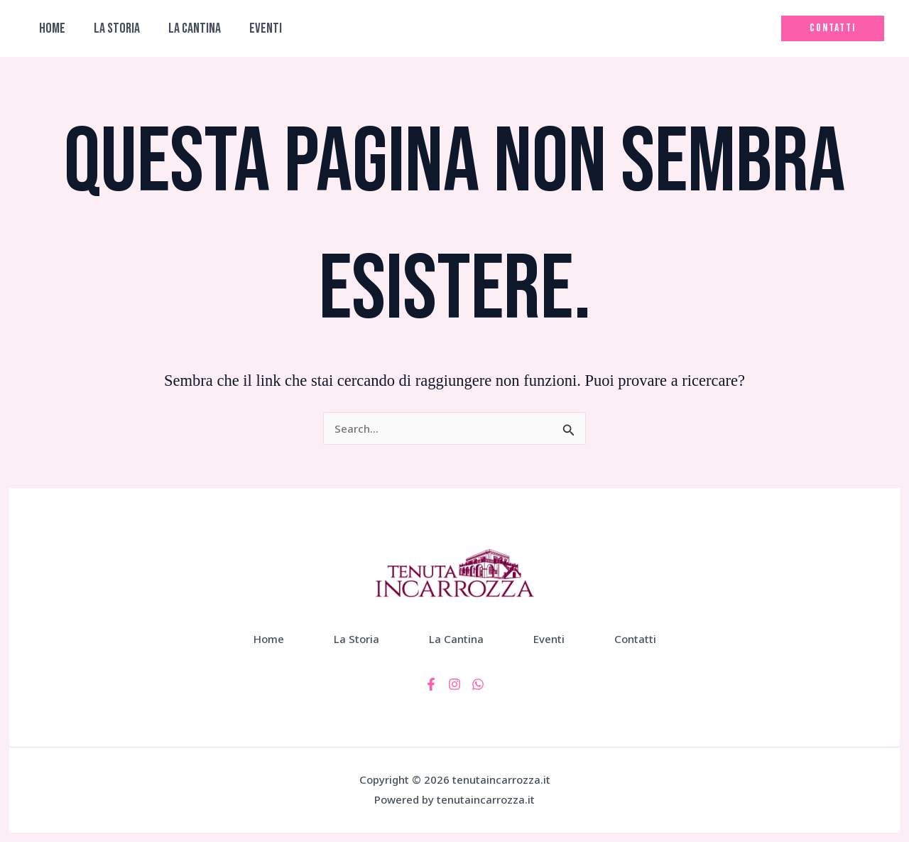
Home (52, 28)
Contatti (635, 639)
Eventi (265, 28)
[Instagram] (454, 684)
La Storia (117, 28)
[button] (832, 28)
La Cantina (194, 28)
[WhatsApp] (478, 684)
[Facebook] (431, 684)
